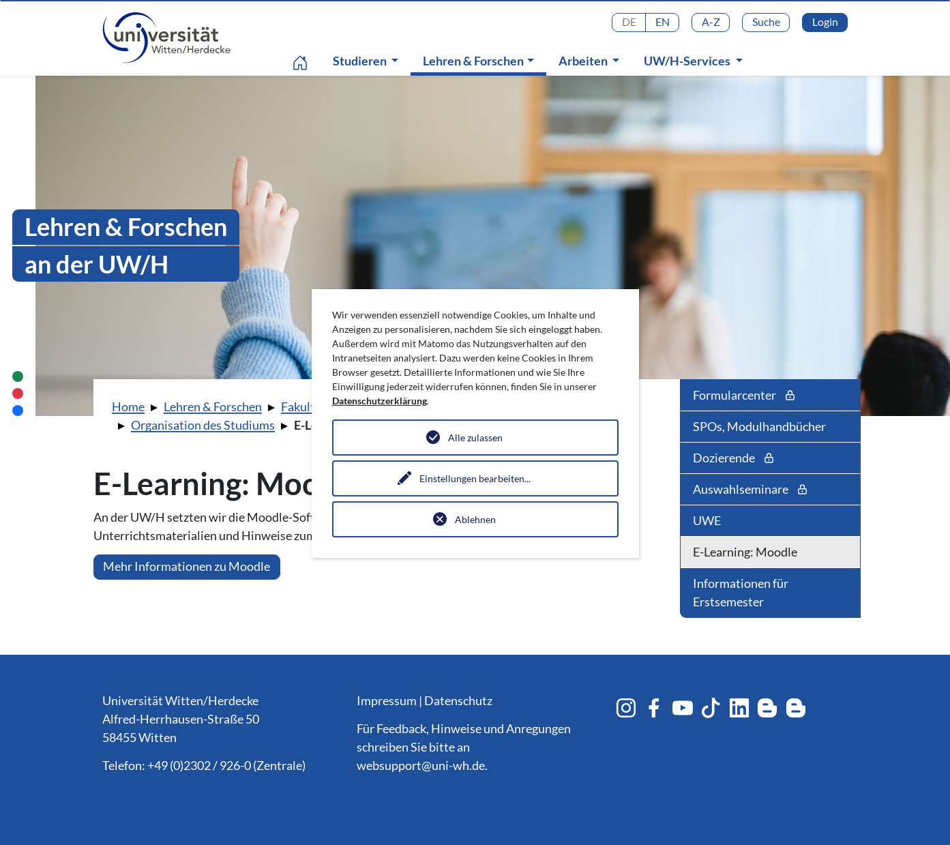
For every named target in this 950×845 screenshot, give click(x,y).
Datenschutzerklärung (379, 400)
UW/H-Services (688, 60)
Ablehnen (475, 519)
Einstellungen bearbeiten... (475, 478)
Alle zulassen (475, 437)
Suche (766, 21)
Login (825, 21)
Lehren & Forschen (481, 60)
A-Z (711, 21)
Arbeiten (584, 60)
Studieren (361, 60)
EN (662, 21)
